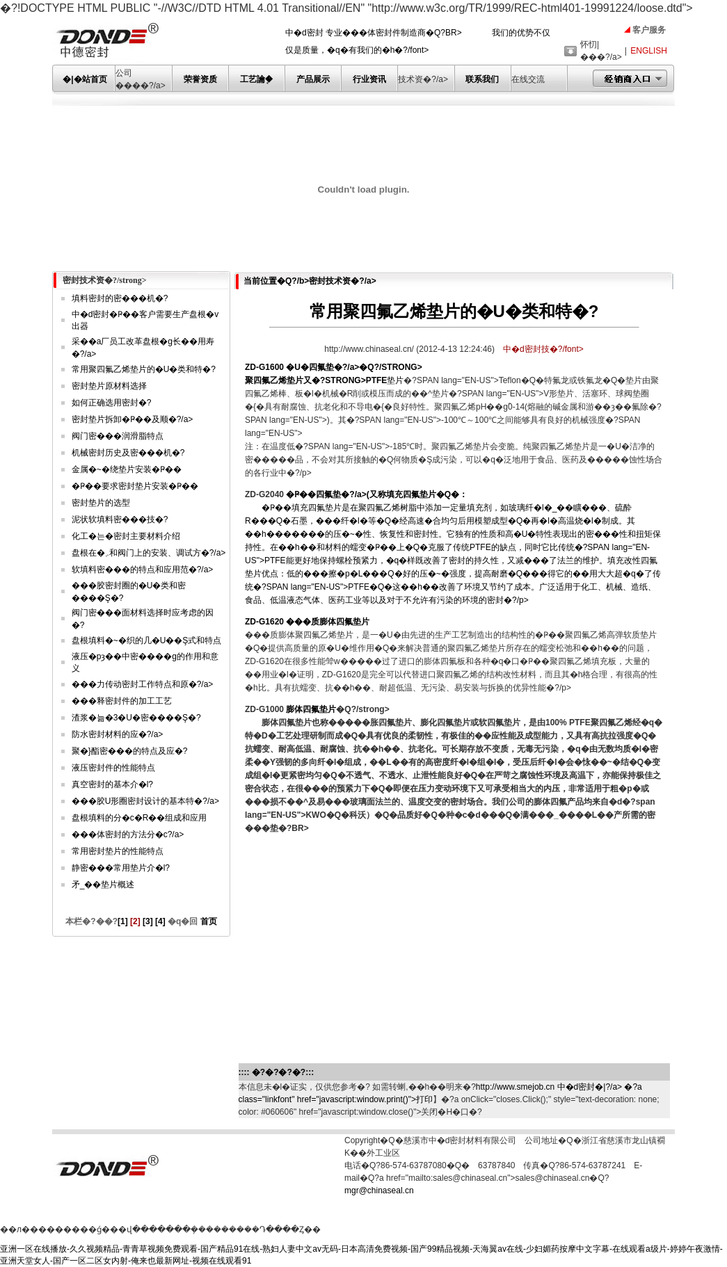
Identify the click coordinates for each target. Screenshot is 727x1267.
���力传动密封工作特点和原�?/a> (143, 684)
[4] (160, 921)
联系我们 (482, 79)
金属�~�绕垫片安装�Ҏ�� (127, 469)
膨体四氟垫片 (311, 709)
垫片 (395, 380)
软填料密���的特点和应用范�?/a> (143, 569)
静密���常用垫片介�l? (121, 868)
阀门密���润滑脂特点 (117, 436)
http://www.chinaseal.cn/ (370, 349)
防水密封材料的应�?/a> (117, 734)
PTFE (377, 380)
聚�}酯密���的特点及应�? (130, 751)
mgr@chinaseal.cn (379, 1190)
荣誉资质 (200, 79)
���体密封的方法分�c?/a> (128, 834)
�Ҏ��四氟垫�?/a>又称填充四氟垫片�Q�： (378, 494)
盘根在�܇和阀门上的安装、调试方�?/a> (149, 553)
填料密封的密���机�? (120, 298)
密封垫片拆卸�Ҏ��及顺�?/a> (132, 419)
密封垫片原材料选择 (109, 386)
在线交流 (528, 79)
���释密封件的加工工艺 (122, 701)
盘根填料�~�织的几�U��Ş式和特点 (147, 640)
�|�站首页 (84, 79)
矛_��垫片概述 (103, 884)
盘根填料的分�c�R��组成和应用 (139, 818)
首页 (207, 921)
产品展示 (313, 79)
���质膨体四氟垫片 (327, 622)
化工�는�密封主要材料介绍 (126, 536)
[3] (148, 921)
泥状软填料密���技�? (120, 519)
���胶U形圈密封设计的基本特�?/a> (145, 801)
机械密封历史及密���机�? (128, 453)
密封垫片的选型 (101, 503)
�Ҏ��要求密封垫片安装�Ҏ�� (135, 486)
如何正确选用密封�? (112, 402)
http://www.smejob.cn (515, 1087)
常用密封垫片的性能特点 (117, 851)
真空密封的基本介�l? (112, 784)
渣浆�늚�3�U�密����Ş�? (136, 718)
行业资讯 (369, 79)
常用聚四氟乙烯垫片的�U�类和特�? (144, 369)
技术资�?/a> (423, 79)
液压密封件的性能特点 (113, 768)
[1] (123, 921)
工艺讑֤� (256, 79)
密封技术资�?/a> (342, 281)
